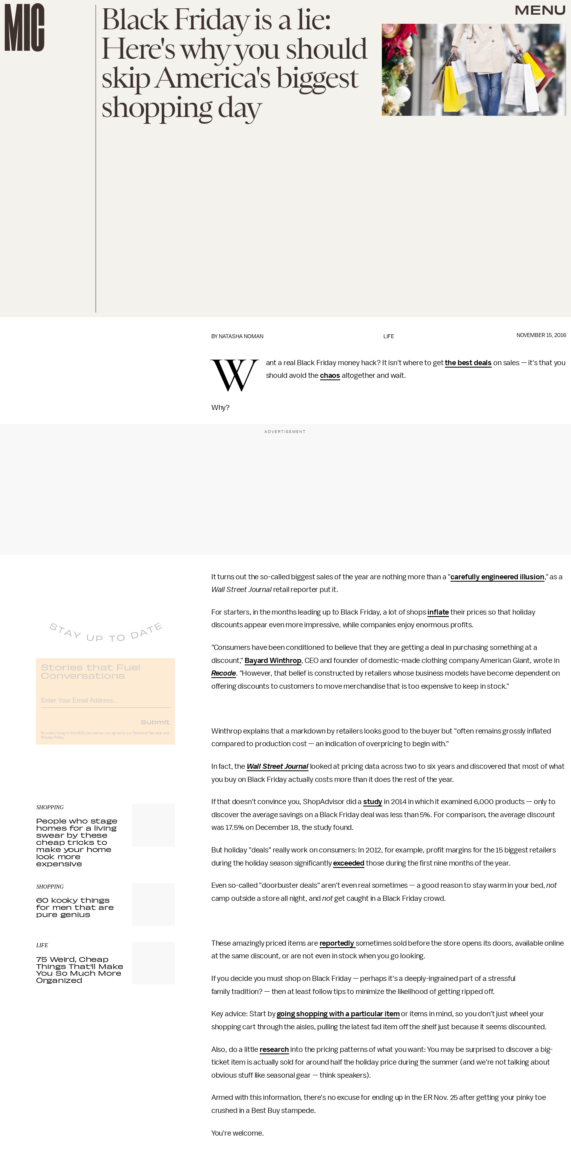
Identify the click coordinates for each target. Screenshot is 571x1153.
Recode (223, 673)
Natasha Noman (241, 336)
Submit (155, 728)
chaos (330, 375)
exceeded (348, 863)
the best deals (468, 363)
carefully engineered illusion (497, 577)
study (372, 802)
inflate (438, 612)
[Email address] (105, 705)
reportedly (338, 943)
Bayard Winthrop (273, 661)
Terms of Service (147, 739)
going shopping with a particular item (338, 1014)
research (274, 1049)
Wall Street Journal (277, 766)
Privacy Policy (52, 743)
